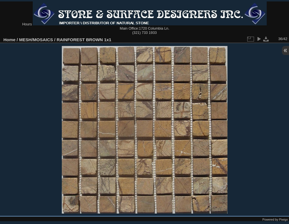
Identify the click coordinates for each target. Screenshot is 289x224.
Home (9, 39)
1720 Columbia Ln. (154, 28)
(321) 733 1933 (144, 32)
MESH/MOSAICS (36, 39)
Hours (27, 24)
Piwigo (283, 219)
